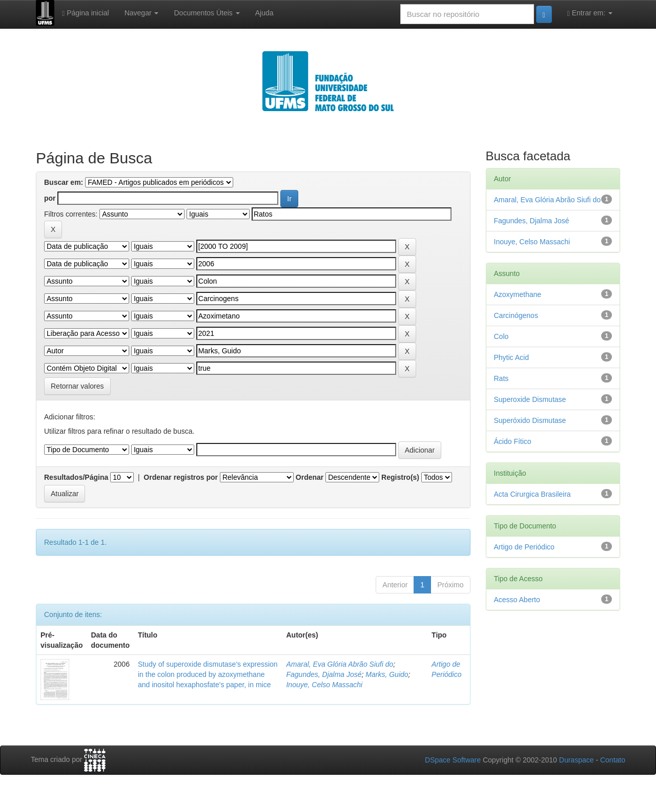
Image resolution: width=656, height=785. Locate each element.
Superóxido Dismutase (530, 420)
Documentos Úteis (206, 13)
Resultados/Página (76, 477)
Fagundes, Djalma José (323, 674)
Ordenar (309, 477)
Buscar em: (63, 182)
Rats (501, 378)
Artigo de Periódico (524, 547)
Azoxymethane (518, 294)
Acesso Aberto (517, 600)
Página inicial (85, 13)
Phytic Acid (511, 357)
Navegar (142, 13)
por (50, 198)
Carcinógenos (516, 315)
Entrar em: (589, 13)
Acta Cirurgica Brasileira (532, 494)
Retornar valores (77, 386)
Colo (501, 336)
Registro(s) (400, 477)
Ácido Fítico (512, 441)
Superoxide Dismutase (530, 399)
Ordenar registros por (181, 477)
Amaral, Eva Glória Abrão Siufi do (339, 664)
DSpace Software (453, 760)
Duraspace (576, 760)
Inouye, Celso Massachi (324, 685)
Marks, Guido (386, 674)
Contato (612, 760)
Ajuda (264, 13)
